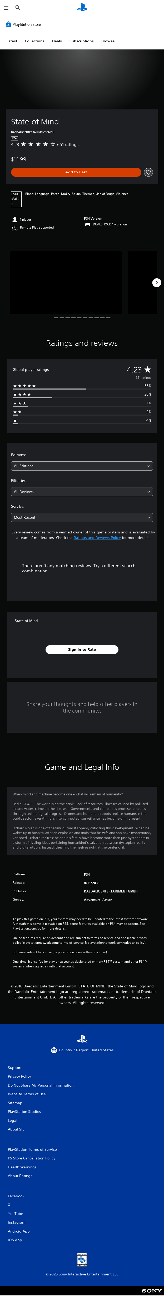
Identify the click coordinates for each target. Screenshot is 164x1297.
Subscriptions (81, 41)
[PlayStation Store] (24, 24)
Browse (108, 41)
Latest (12, 41)
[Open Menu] (6, 8)
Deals (57, 41)
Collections (34, 41)
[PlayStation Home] (82, 8)
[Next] (156, 282)
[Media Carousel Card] (66, 282)
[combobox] (82, 466)
